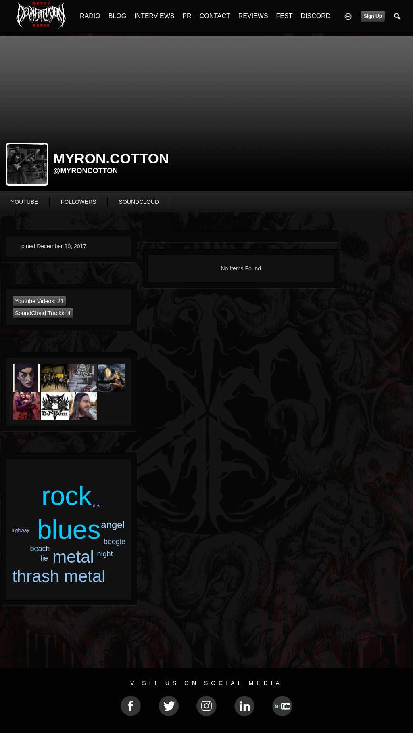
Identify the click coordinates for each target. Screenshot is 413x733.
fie (44, 558)
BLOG (117, 16)
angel (113, 524)
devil (98, 506)
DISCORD (315, 16)
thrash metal (58, 576)
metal (73, 556)
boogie (114, 542)
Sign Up (373, 16)
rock (67, 496)
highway (20, 530)
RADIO (90, 16)
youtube (24, 202)
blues (69, 530)
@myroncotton (85, 171)
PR (186, 16)
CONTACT (215, 16)
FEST (284, 16)
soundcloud (139, 202)
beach (40, 549)
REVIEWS (253, 16)
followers (78, 202)
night (105, 554)
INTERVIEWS (154, 16)
